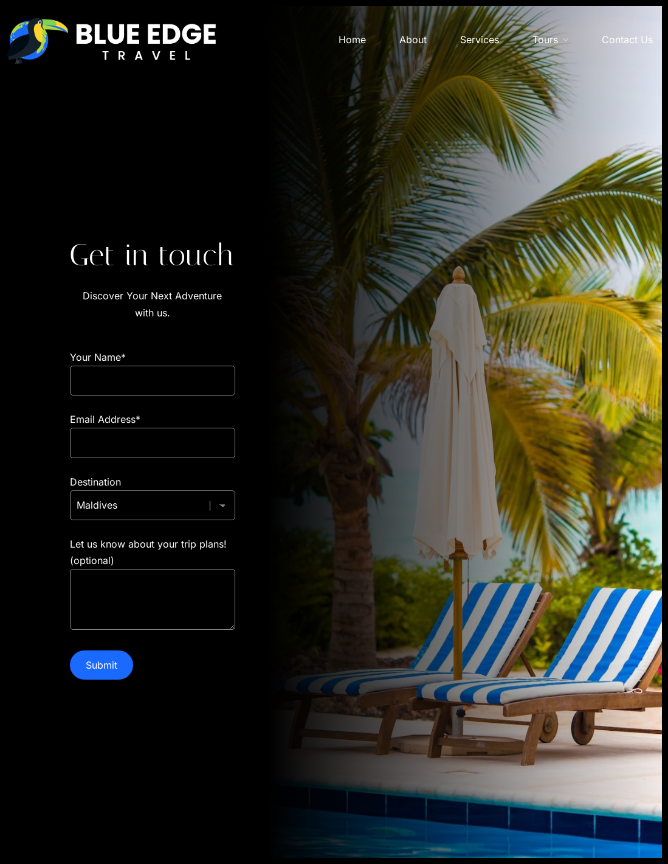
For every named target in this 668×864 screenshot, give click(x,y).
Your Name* (152, 368)
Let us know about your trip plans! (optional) (152, 585)
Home (352, 39)
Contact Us (627, 39)
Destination (152, 493)
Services (479, 39)
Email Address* (152, 430)
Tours (545, 39)
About (413, 39)
